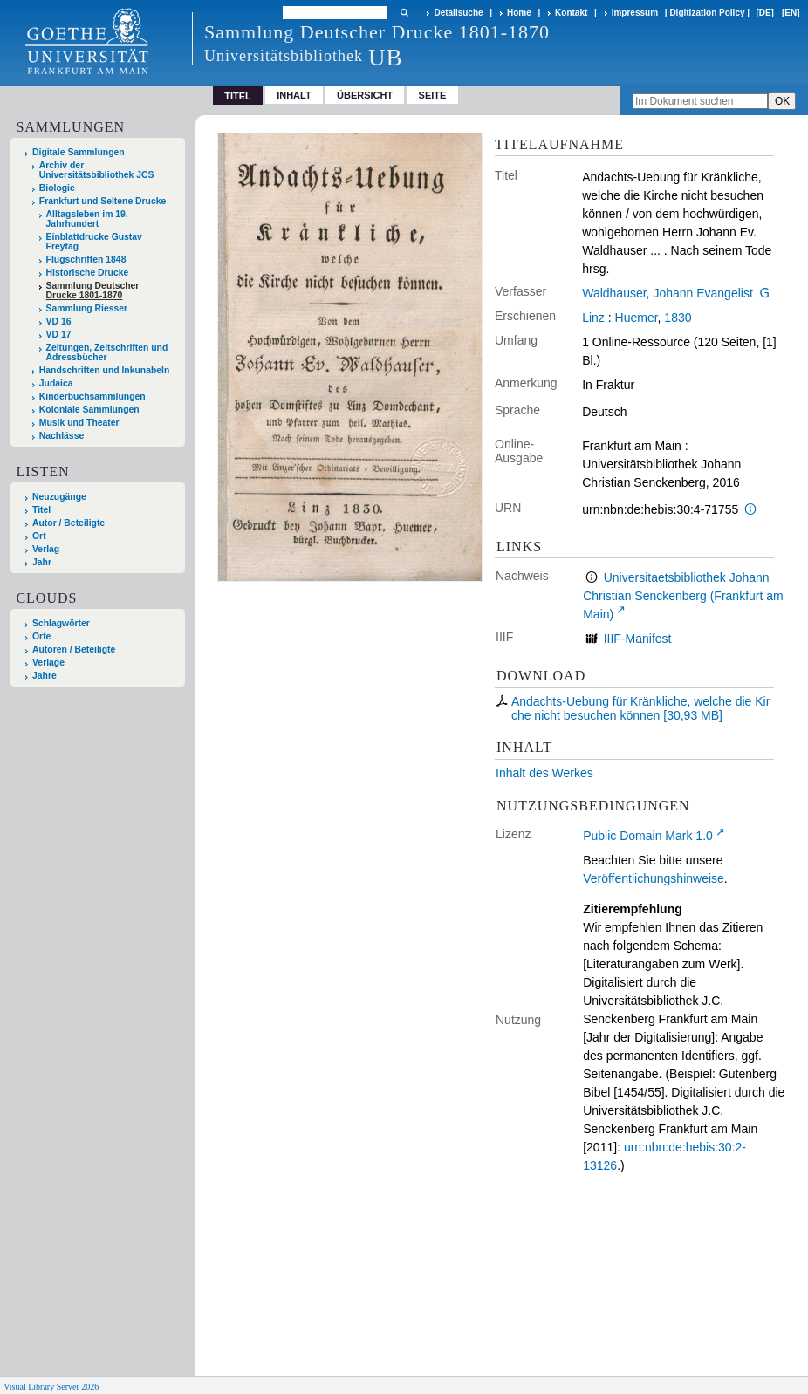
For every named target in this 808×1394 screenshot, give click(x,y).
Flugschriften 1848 (86, 259)
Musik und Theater (79, 422)
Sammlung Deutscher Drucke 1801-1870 (93, 290)
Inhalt (294, 95)
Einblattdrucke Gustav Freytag (94, 241)
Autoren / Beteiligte (73, 649)
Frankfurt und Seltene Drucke (103, 201)
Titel (41, 510)
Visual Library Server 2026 (51, 1386)
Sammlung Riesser (87, 308)
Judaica (56, 383)
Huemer (636, 318)
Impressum (635, 12)
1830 (677, 318)
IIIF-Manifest (638, 639)
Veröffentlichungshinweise (653, 878)
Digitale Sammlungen (78, 152)
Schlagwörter (61, 623)
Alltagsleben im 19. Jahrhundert (87, 219)
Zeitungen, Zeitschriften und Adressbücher (107, 352)
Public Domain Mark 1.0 (648, 836)
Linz (593, 318)
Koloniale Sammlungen (89, 409)
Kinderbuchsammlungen (92, 396)
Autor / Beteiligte (68, 523)
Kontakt (571, 12)
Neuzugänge (59, 497)
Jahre (44, 675)
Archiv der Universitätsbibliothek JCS (96, 170)
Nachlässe (61, 436)
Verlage (48, 662)
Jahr (41, 562)
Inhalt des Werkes (544, 773)
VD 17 (59, 334)
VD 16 (59, 321)
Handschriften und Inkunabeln (104, 370)
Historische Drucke (87, 272)
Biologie (57, 188)
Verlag (45, 549)
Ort (39, 536)
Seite (433, 95)
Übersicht (365, 95)
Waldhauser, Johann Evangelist (667, 293)
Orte (41, 636)
